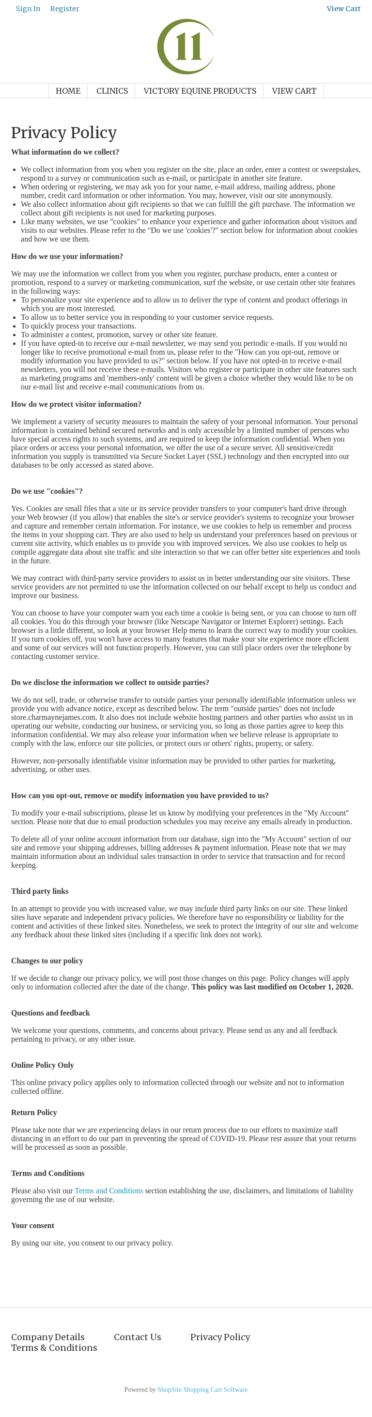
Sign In (28, 8)
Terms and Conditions (109, 1191)
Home (68, 91)
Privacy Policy (220, 1337)
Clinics (112, 91)
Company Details (48, 1337)
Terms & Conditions (54, 1348)
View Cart (294, 91)
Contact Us (137, 1337)
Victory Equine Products (200, 91)
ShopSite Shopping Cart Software (202, 1389)
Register (64, 8)
